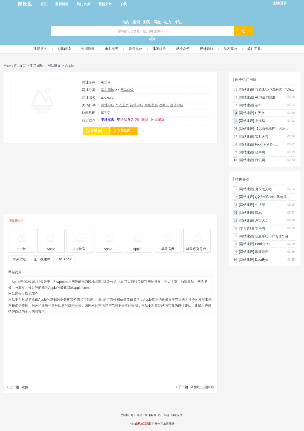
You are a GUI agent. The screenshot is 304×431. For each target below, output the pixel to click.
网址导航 (107, 105)
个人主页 (122, 105)
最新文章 (105, 4)
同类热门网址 (245, 79)
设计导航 (206, 49)
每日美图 (150, 415)
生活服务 (40, 49)
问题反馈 (176, 415)
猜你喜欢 (242, 179)
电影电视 (111, 49)
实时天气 (261, 136)
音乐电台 (135, 49)
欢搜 (17, 387)
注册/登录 (279, 3)
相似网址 (16, 221)
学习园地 (230, 49)
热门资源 (83, 4)
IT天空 (260, 113)
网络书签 (151, 105)
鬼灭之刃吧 (263, 189)
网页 (152, 39)
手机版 (124, 415)
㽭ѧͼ (258, 212)
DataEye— (263, 260)
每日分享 (136, 415)
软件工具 (254, 49)
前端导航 (136, 105)
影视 (146, 22)
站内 (125, 22)
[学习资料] (246, 228)
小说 (178, 22)
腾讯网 (260, 160)
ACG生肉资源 (265, 97)
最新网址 (61, 4)
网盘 (157, 22)
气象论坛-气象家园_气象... (274, 89)
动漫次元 (183, 49)
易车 (258, 105)
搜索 (136, 22)
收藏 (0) (96, 131)
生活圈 (260, 205)
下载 (123, 4)
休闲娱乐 (159, 49)
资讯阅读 (64, 49)
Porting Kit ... (264, 244)
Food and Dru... (266, 144)
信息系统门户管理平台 (271, 236)
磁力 (167, 22)
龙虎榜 (260, 121)
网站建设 (54, 66)
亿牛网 (260, 152)
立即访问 (123, 131)
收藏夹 (164, 105)
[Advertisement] (110, 181)
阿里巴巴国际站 (195, 387)
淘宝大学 (261, 220)
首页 (43, 4)
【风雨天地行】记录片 (271, 129)
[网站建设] (246, 89)
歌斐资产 (261, 252)
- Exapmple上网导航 (65, 282)
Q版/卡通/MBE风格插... (272, 197)
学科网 (260, 228)
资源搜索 (88, 49)
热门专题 (163, 415)
